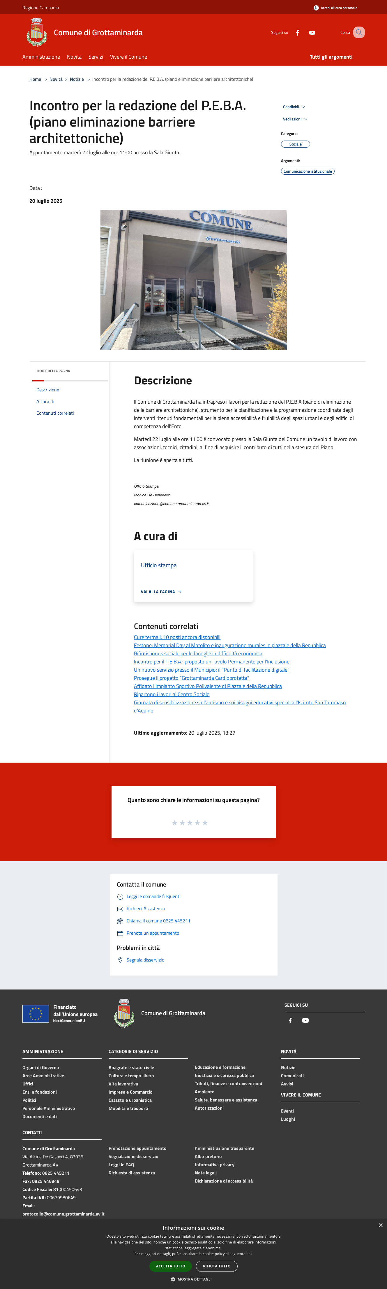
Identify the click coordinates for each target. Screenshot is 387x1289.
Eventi (287, 1110)
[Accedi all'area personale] (335, 8)
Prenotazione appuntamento (138, 1148)
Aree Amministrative (43, 1075)
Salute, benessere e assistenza (226, 1099)
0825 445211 (56, 1172)
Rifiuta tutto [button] (217, 1266)
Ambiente (204, 1091)
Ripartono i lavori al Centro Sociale (171, 694)
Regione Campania (40, 7)
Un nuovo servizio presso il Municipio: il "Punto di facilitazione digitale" (211, 670)
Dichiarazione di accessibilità (224, 1180)
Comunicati (292, 1075)
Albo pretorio (208, 1156)
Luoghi (288, 1118)
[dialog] (193, 1254)
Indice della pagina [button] (53, 371)
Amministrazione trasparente (224, 1148)
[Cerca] (358, 32)
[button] (193, 1279)
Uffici (27, 1083)
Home (35, 79)
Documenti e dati (39, 1116)
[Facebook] (291, 32)
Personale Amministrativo (48, 1108)
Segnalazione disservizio (133, 1156)
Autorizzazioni (209, 1107)
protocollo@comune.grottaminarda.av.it (63, 1213)
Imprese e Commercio (131, 1091)
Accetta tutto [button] (170, 1266)
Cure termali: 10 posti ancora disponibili (177, 637)
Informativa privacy (214, 1164)
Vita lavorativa (123, 1083)
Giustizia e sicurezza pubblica (224, 1075)
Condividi (295, 107)
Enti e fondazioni (39, 1091)
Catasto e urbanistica (130, 1100)
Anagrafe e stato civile (131, 1067)
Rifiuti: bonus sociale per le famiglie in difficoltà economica (198, 653)
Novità (56, 79)
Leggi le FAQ (121, 1164)
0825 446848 (45, 1181)
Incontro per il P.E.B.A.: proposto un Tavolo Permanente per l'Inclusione (211, 661)
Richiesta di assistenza (132, 1172)
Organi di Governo (40, 1067)
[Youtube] (306, 32)
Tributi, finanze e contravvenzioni (228, 1083)
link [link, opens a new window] (249, 1253)
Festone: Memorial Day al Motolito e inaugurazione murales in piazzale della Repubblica (230, 645)
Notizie (77, 79)
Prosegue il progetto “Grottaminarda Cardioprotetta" (191, 678)
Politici (29, 1100)
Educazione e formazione (220, 1067)
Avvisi (287, 1083)
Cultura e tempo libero (131, 1075)
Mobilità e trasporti (128, 1108)
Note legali (206, 1172)
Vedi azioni (296, 119)
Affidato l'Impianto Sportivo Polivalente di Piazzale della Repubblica (208, 686)
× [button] (380, 1225)
